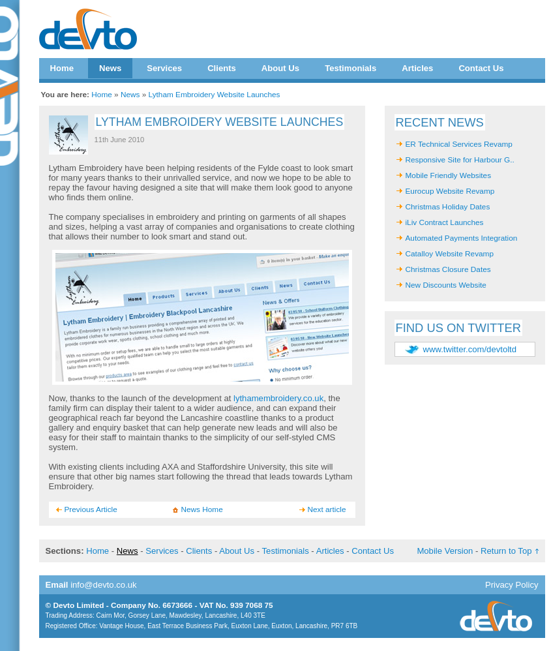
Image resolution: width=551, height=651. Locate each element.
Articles (417, 68)
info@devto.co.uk (103, 585)
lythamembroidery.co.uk (278, 398)
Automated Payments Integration (462, 238)
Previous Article (91, 509)
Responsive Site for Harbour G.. (460, 159)
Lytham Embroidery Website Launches (214, 94)
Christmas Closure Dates (448, 269)
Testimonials (350, 68)
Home (62, 68)
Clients (221, 68)
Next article (327, 509)
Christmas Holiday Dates (448, 206)
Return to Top (506, 551)
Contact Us (480, 68)
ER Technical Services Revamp (459, 144)
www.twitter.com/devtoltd (470, 349)
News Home (202, 509)
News (110, 68)
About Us (280, 68)
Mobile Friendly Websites (449, 175)
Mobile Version (445, 551)
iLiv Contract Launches (445, 222)
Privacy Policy (512, 585)
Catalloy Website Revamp (450, 253)
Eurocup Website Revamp (450, 191)
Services (164, 68)
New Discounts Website (446, 285)
